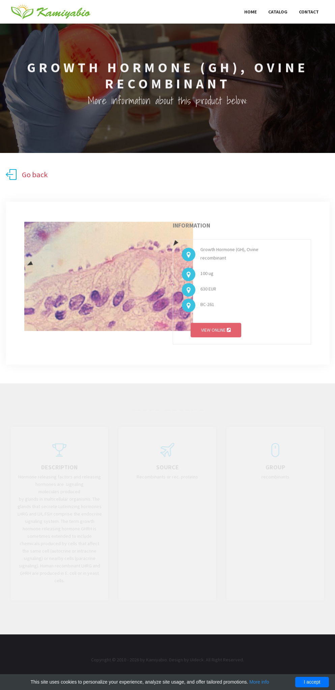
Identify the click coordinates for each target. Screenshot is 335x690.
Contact (309, 12)
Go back (27, 174)
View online (216, 331)
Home (250, 12)
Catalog (277, 12)
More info (259, 682)
